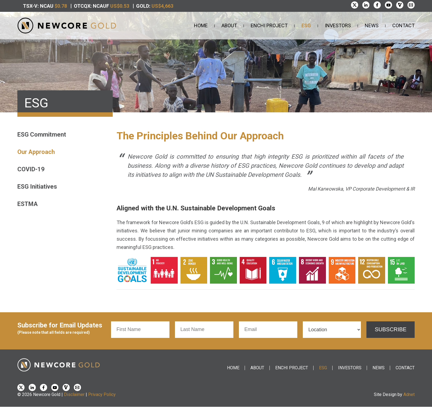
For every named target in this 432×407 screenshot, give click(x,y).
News (372, 25)
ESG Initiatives (37, 186)
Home (201, 25)
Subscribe (391, 330)
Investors (338, 25)
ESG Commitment (41, 134)
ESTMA (27, 203)
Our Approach (36, 151)
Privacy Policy (102, 394)
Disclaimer (74, 394)
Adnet (409, 394)
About (229, 25)
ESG (306, 25)
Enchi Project (269, 25)
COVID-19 (31, 169)
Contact (403, 25)
